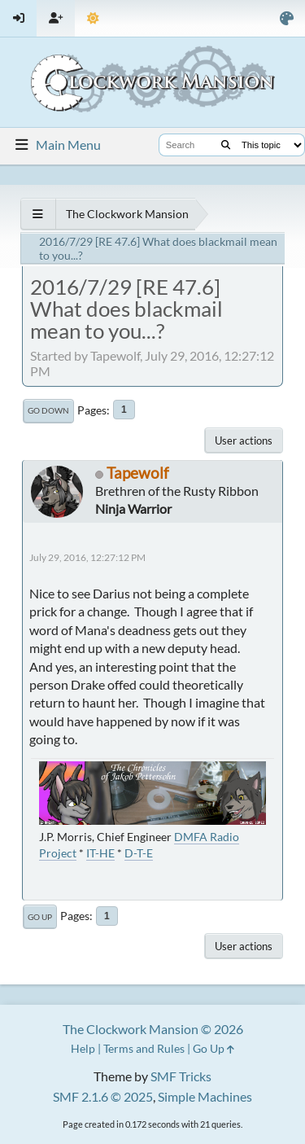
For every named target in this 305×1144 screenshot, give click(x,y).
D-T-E (138, 853)
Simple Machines (205, 1096)
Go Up (40, 917)
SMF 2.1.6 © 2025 (103, 1096)
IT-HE (100, 853)
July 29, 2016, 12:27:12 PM (87, 557)
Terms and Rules (144, 1048)
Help (83, 1048)
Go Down (48, 410)
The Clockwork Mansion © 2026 (153, 1029)
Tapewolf (137, 472)
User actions (243, 440)
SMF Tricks (180, 1076)
